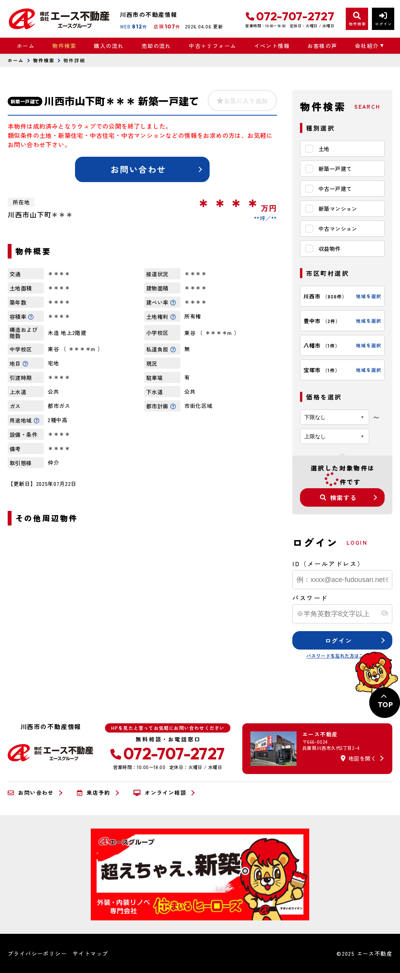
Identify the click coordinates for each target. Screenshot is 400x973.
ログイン (338, 640)
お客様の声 (322, 46)
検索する (338, 497)
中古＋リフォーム (212, 46)
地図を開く (358, 758)
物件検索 (64, 46)
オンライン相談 (159, 793)
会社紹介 (367, 46)
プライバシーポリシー (37, 953)
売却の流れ (156, 46)
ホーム (26, 46)
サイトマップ (90, 953)
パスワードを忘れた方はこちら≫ (342, 655)
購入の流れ (108, 46)
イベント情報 (272, 46)
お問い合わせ (138, 169)
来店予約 (93, 793)
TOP (385, 704)
